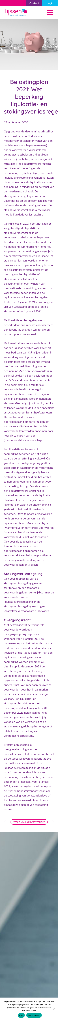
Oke (21, 1015)
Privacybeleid (34, 1015)
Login (50, 3)
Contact (34, 3)
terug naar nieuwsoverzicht (29, 822)
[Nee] (54, 1008)
